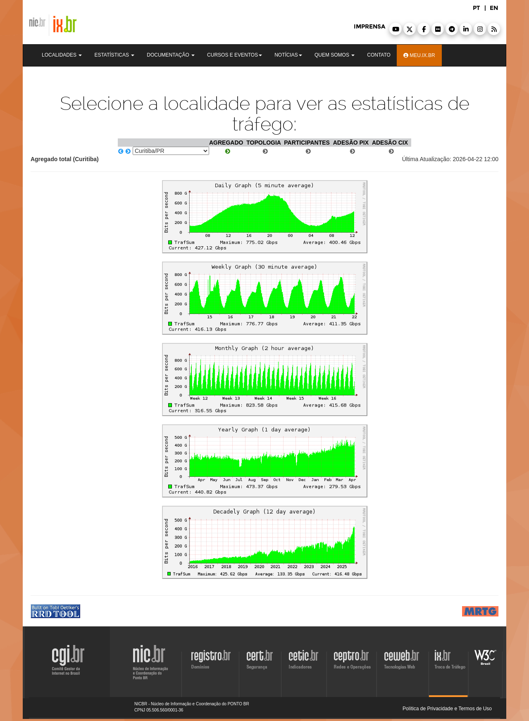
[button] (395, 29)
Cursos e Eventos (234, 55)
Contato (379, 55)
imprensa (369, 26)
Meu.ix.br (419, 55)
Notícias (288, 55)
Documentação (171, 55)
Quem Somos (335, 55)
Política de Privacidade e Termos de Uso (447, 708)
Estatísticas (114, 55)
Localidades (62, 55)
